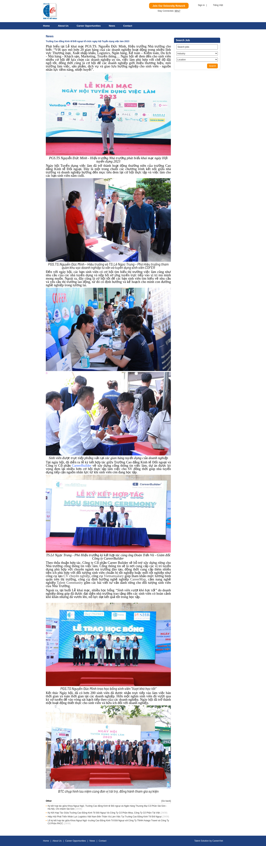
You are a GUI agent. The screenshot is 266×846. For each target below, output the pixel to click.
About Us (63, 25)
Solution (205, 841)
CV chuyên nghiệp (77, 576)
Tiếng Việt (218, 5)
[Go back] (166, 801)
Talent (197, 841)
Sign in (201, 5)
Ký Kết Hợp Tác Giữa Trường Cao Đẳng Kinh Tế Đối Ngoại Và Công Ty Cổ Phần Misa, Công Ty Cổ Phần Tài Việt (104, 812)
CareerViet (217, 841)
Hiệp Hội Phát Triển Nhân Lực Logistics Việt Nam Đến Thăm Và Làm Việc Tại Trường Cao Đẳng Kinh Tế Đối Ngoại (104, 816)
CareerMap (138, 579)
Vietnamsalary (114, 576)
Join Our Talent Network (169, 6)
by (210, 841)
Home (46, 25)
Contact (127, 25)
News (112, 25)
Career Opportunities (89, 25)
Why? (177, 11)
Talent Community (70, 582)
